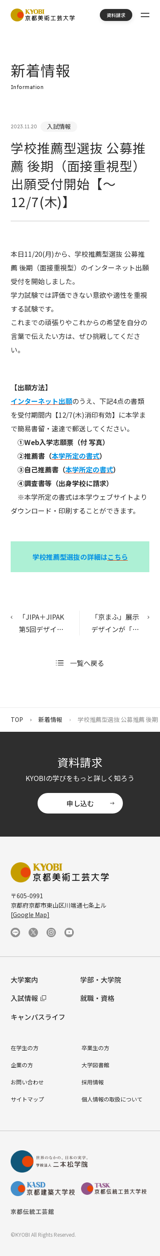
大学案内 (24, 979)
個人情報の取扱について (112, 1099)
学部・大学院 (100, 979)
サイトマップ (27, 1099)
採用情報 (92, 1082)
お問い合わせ (27, 1082)
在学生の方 (24, 1048)
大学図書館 (95, 1065)
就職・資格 (97, 998)
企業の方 (22, 1065)
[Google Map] (30, 914)
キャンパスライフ (38, 1017)
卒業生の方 (95, 1048)
